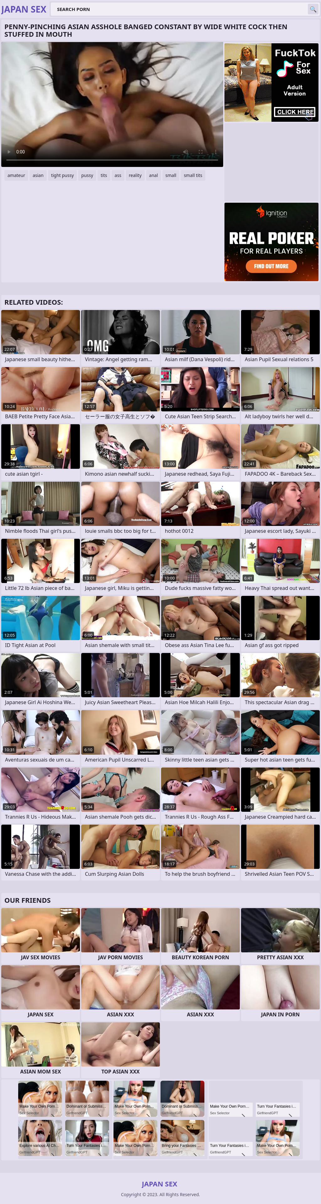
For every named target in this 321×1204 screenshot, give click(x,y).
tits (104, 175)
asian (38, 175)
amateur (16, 175)
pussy (87, 175)
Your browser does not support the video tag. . (112, 104)
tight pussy (62, 175)
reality (135, 175)
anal (153, 175)
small (171, 175)
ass (118, 175)
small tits (193, 175)
